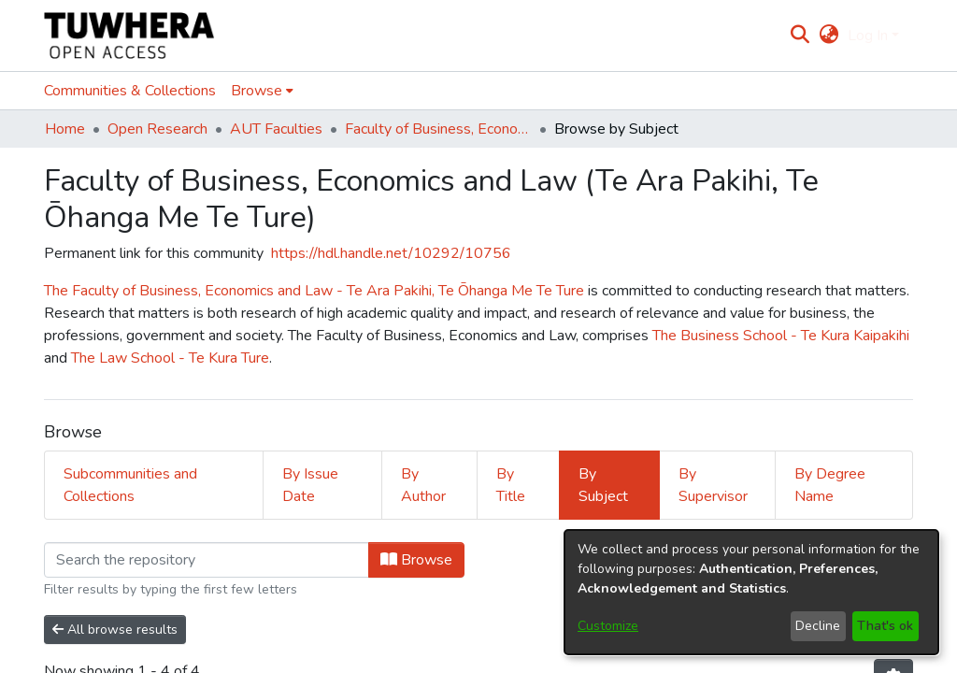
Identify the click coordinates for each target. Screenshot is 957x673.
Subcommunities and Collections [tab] (130, 485)
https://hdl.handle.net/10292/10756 (391, 253)
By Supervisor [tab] (713, 485)
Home (65, 129)
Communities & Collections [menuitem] (130, 90)
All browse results (115, 629)
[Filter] (206, 560)
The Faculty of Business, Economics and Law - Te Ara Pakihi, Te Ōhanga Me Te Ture (316, 290)
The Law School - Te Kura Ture (170, 358)
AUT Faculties (276, 129)
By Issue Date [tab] (310, 485)
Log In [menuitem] (868, 35)
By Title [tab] (510, 485)
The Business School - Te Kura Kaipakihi (780, 335)
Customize (608, 626)
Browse (416, 560)
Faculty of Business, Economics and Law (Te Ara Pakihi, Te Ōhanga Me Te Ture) (438, 129)
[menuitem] (828, 35)
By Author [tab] (423, 485)
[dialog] (751, 592)
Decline (817, 626)
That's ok (885, 626)
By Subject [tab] (603, 485)
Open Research (157, 129)
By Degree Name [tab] (829, 485)
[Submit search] (800, 35)
